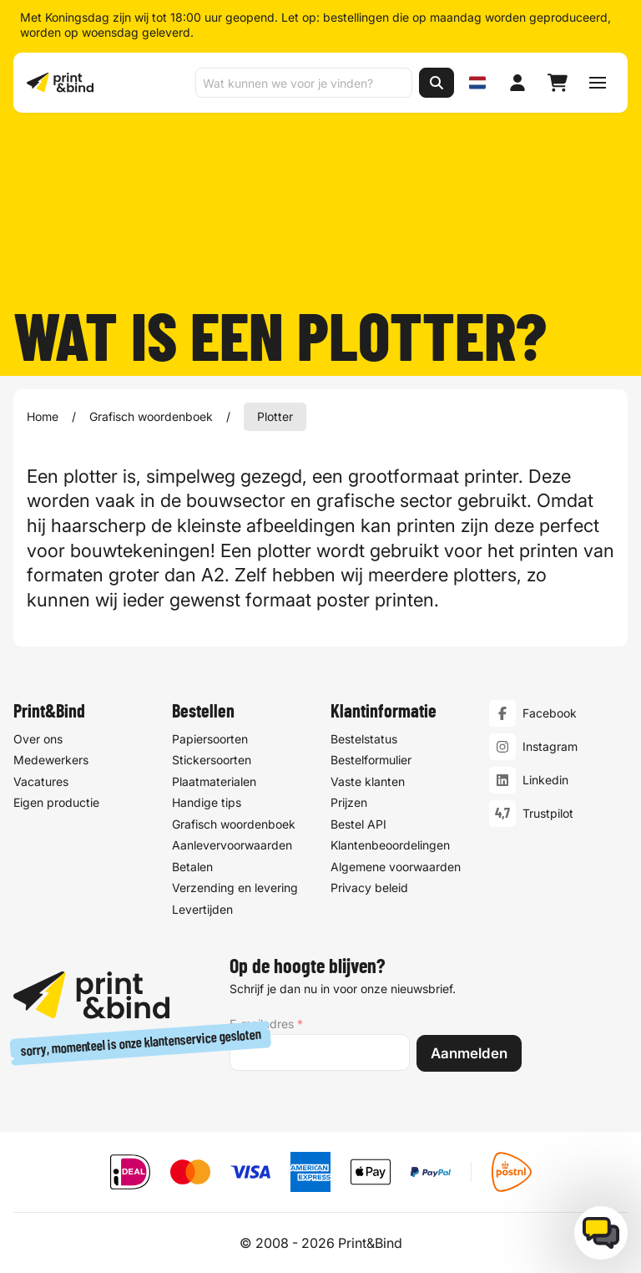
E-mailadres (266, 1024)
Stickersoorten (211, 760)
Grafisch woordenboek (151, 416)
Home (42, 416)
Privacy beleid (369, 887)
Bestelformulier (371, 760)
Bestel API (358, 823)
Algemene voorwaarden (396, 866)
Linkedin (545, 780)
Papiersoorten (210, 738)
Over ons (38, 738)
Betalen (192, 866)
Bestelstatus (364, 738)
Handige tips (206, 802)
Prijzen (349, 802)
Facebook (549, 713)
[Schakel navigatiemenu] (597, 82)
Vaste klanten (368, 780)
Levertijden (202, 908)
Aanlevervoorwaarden (232, 845)
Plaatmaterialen (214, 780)
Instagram (550, 746)
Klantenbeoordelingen (390, 845)
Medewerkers (50, 760)
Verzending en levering (235, 887)
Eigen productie (56, 802)
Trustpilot (547, 813)
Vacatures (40, 780)
